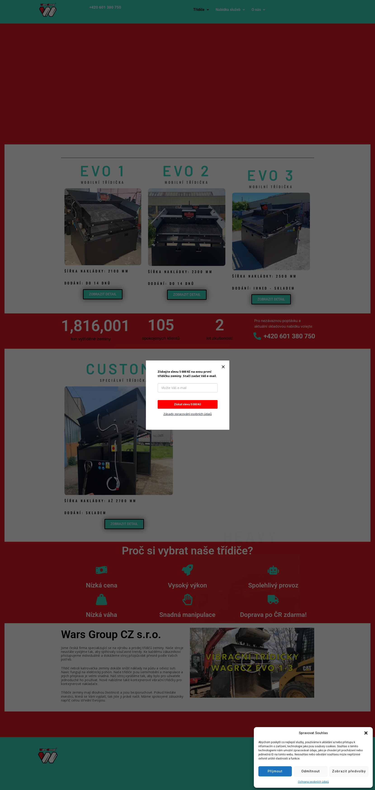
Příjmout (275, 771)
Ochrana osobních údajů (313, 782)
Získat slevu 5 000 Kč (187, 404)
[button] (366, 733)
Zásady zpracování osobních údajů (187, 414)
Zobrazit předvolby (349, 771)
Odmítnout (310, 771)
